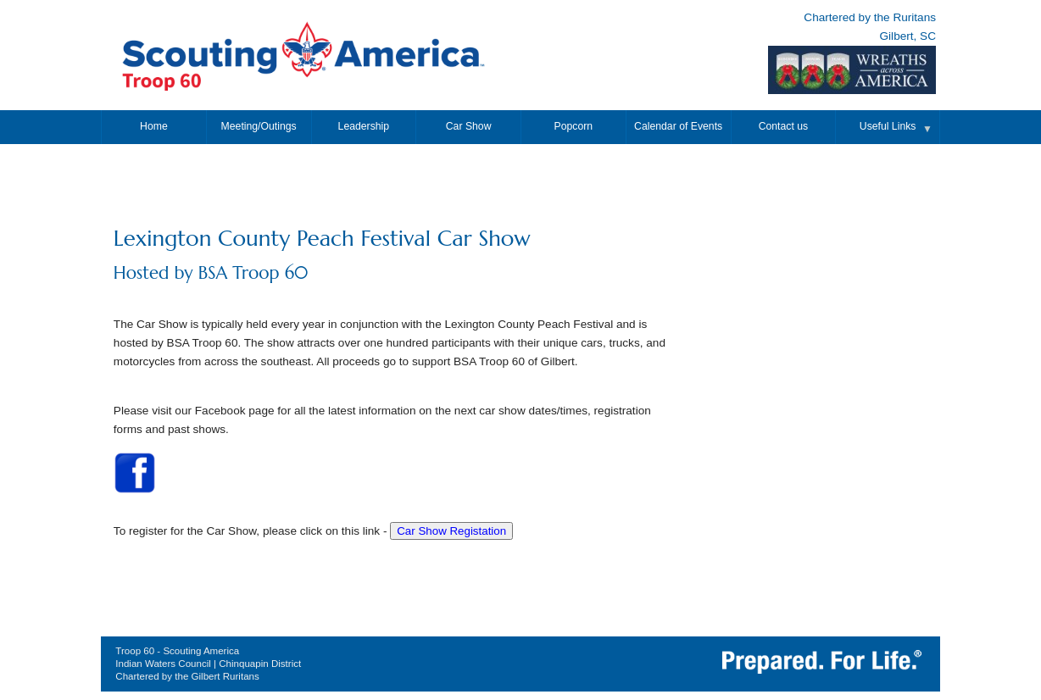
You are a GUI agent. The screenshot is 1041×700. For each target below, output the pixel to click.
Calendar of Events (678, 126)
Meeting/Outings (259, 126)
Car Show (469, 126)
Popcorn (573, 126)
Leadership (364, 126)
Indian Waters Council (163, 663)
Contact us (783, 126)
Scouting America (201, 651)
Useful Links (888, 126)
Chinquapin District (260, 663)
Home (154, 126)
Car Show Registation (451, 531)
